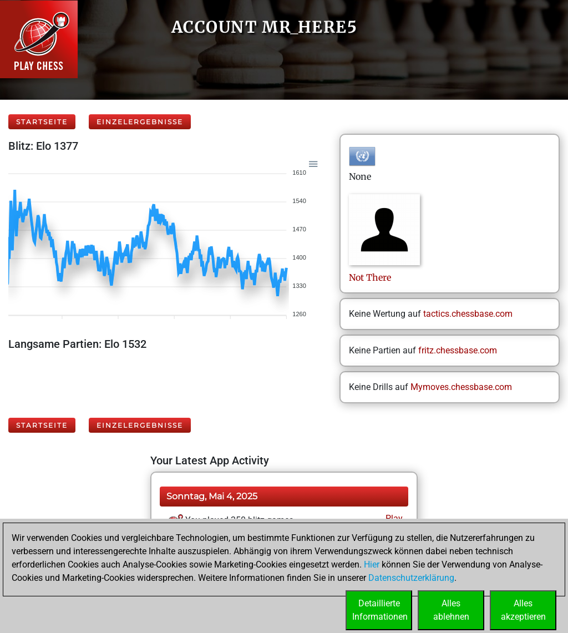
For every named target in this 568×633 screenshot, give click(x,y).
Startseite (42, 122)
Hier (371, 564)
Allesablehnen (451, 610)
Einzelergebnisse (140, 122)
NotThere (370, 277)
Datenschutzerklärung (411, 578)
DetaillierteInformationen (380, 610)
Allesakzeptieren (523, 610)
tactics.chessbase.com (468, 313)
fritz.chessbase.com (457, 350)
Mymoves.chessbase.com (461, 387)
